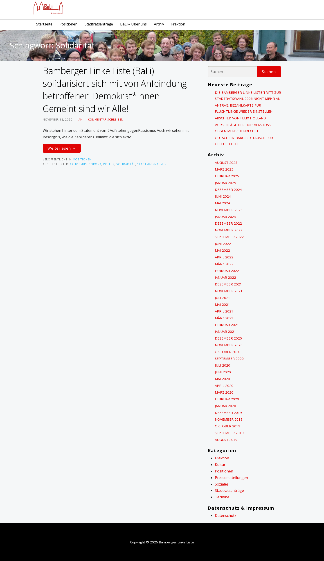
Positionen (68, 24)
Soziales (222, 484)
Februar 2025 (227, 176)
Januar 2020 (225, 406)
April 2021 (224, 311)
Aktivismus (78, 164)
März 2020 (224, 392)
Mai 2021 (222, 304)
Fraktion (178, 24)
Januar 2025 (225, 182)
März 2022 (224, 264)
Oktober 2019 (227, 426)
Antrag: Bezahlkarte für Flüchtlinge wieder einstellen (243, 108)
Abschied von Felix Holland (240, 118)
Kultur (220, 464)
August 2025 (226, 162)
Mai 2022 (222, 250)
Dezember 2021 (228, 284)
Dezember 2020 (228, 338)
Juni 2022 (223, 243)
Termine (222, 497)
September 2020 (229, 358)
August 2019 (226, 439)
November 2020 (229, 345)
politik (109, 164)
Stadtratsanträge (99, 24)
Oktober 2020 (227, 351)
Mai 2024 (222, 203)
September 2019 (229, 433)
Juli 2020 (222, 365)
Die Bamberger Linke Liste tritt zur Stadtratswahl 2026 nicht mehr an (248, 95)
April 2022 (224, 257)
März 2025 (224, 169)
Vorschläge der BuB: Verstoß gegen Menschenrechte (243, 128)
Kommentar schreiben (105, 119)
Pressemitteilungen (231, 477)
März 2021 (224, 318)
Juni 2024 (223, 196)
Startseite (44, 24)
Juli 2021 (222, 297)
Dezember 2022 (228, 223)
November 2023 (229, 210)
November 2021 (229, 291)
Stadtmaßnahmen (152, 164)
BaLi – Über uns (133, 24)
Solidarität (125, 164)
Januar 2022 (225, 277)
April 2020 (224, 385)
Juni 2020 (223, 372)
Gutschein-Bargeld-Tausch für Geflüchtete (244, 140)
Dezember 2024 (228, 189)
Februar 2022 (227, 270)
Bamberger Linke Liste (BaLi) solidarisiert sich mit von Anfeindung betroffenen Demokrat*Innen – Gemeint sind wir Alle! (115, 89)
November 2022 (229, 230)
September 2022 (229, 237)
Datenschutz (225, 515)
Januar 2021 (225, 331)
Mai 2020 (222, 378)
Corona (95, 164)
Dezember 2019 (228, 412)
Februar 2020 (227, 399)
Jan (80, 119)
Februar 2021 (227, 324)
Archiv (159, 24)
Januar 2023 (225, 216)
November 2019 (229, 419)
